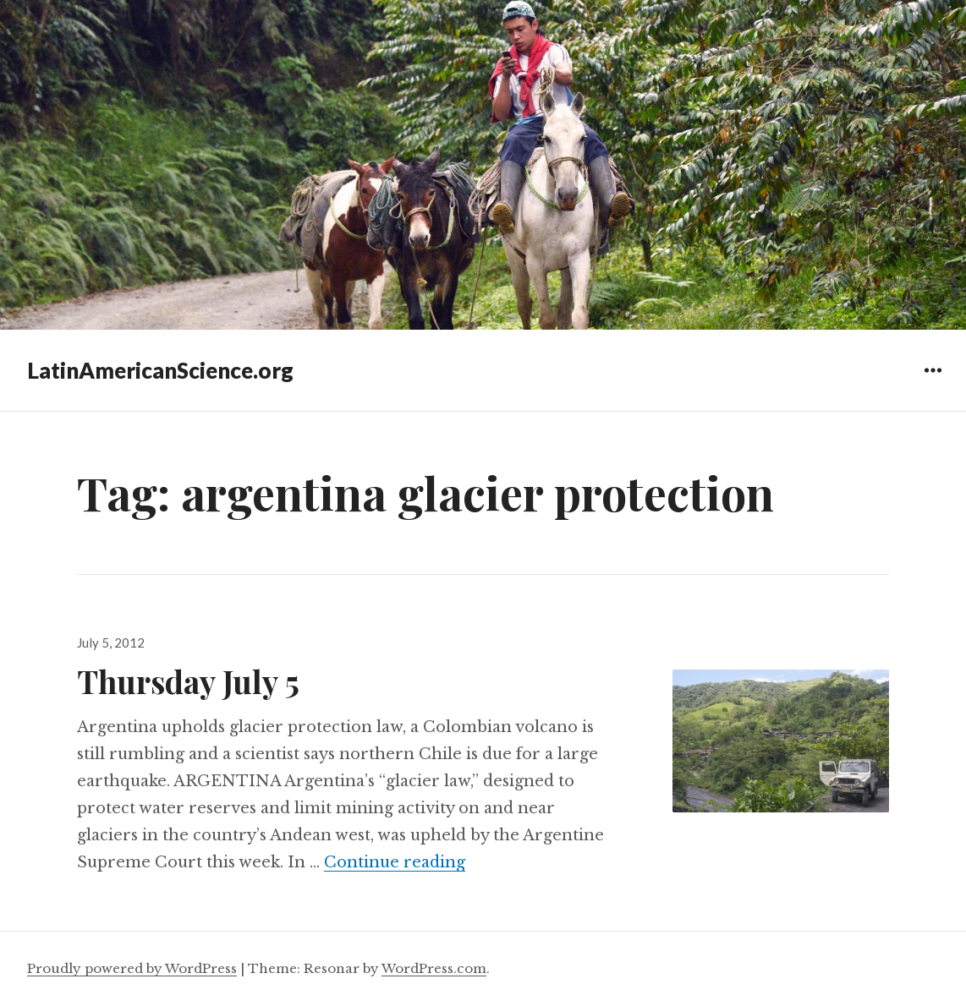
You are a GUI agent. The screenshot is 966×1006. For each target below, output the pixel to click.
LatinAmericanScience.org (160, 370)
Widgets (932, 382)
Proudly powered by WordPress (132, 968)
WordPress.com (433, 968)
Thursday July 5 (188, 681)
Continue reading (394, 862)
